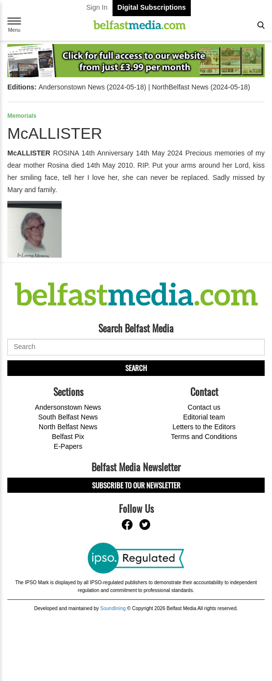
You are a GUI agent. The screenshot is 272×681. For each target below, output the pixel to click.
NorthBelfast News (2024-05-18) (201, 87)
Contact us (204, 407)
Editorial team (204, 417)
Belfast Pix (68, 436)
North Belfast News (68, 427)
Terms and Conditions (204, 436)
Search (136, 367)
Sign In (97, 7)
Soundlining (113, 608)
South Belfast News (68, 417)
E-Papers (68, 446)
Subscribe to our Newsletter (136, 485)
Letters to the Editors (203, 427)
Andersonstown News (68, 407)
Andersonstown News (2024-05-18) (92, 87)
